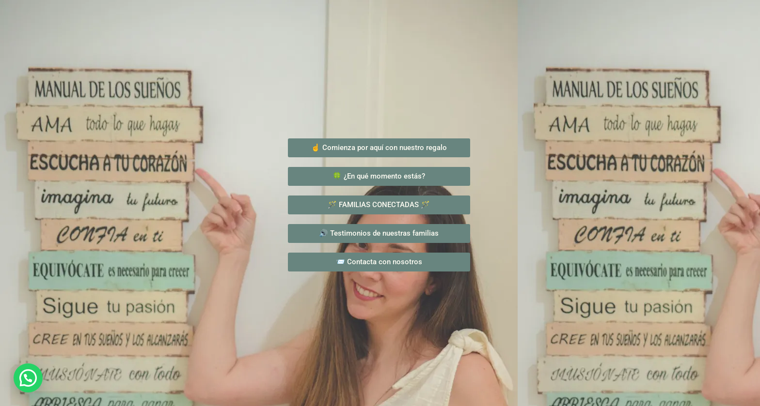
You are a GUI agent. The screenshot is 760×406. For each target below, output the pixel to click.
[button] (28, 377)
